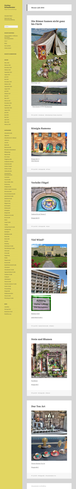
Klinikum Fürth (35, 313)
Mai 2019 (6, 79)
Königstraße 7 (35, 384)
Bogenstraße (7, 154)
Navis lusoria (36, 106)
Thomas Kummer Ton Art (38, 463)
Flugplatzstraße (8, 159)
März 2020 (6, 62)
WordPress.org (7, 314)
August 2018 (7, 89)
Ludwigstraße (7, 229)
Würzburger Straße (8, 298)
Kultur (5, 220)
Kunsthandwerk (50, 475)
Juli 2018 (6, 91)
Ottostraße (6, 253)
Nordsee (6, 241)
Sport (48, 226)
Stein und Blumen (41, 339)
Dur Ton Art (38, 406)
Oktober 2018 (7, 84)
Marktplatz (7, 231)
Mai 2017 (6, 96)
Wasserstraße (7, 295)
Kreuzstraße (7, 217)
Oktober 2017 (7, 93)
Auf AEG (6, 142)
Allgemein (6, 135)
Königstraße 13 (35, 159)
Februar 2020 (7, 65)
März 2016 (6, 122)
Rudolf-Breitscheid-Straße (10, 265)
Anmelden (6, 307)
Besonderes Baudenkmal (10, 149)
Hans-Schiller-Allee (8, 182)
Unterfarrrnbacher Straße (10, 284)
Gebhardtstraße (8, 171)
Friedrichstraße (8, 164)
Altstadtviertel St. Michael (10, 138)
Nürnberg (6, 243)
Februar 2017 (7, 100)
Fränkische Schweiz (8, 161)
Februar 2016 (7, 124)
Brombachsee (48, 106)
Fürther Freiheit (8, 166)
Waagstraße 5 (35, 467)
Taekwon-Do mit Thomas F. (38, 214)
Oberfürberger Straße (9, 248)
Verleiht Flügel (40, 182)
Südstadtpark (7, 279)
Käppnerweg (7, 203)
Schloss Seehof (7, 48)
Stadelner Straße (8, 274)
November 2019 (8, 67)
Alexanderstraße (8, 133)
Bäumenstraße (7, 147)
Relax (5, 43)
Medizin (52, 326)
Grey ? (5, 41)
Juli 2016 (6, 112)
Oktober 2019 (7, 70)
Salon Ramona (35, 161)
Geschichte (6, 177)
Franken (55, 115)
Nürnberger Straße (8, 246)
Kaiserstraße (7, 201)
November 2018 (8, 81)
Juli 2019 (6, 77)
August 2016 (7, 110)
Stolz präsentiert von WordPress (38, 486)
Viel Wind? (37, 239)
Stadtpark (6, 276)
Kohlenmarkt (7, 208)
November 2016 (8, 103)
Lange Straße (7, 222)
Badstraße (6, 145)
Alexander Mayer (8, 16)
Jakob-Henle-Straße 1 (37, 317)
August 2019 (7, 74)
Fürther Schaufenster (9, 6)
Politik (5, 258)
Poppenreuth (7, 260)
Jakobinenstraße (8, 198)
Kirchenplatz (7, 205)
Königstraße (7, 212)
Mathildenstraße (8, 234)
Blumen (48, 393)
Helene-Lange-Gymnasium (10, 189)
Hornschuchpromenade (9, 193)
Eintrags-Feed (7, 309)
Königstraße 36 (35, 218)
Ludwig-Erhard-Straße (9, 227)
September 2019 (8, 72)
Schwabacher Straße (9, 269)
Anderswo (6, 140)
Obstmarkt (6, 250)
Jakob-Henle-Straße (8, 196)
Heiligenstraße (7, 186)
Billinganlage (7, 152)
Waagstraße (7, 291)
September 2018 (8, 86)
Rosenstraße (7, 262)
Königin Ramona (41, 128)
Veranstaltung (7, 288)
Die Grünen (7, 157)
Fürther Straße (7, 168)
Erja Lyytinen (7, 45)
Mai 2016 (6, 117)
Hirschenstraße (8, 191)
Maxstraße (6, 236)
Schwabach (7, 267)
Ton (55, 475)
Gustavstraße (7, 179)
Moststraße (7, 239)
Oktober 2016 (7, 105)
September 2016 (8, 107)
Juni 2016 (6, 115)
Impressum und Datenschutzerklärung (9, 19)
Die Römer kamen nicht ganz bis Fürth (48, 23)
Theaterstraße (7, 281)
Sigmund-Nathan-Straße (9, 272)
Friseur (48, 169)
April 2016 (6, 119)
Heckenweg (7, 184)
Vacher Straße (7, 286)
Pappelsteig (7, 255)
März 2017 (6, 98)
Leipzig (6, 224)
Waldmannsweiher (8, 293)
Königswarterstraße (9, 215)
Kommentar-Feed (8, 311)
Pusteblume (34, 381)
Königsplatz (7, 210)
